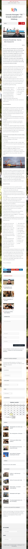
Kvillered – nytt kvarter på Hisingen (15, 474)
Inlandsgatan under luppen (15, 493)
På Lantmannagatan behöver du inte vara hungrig (16, 501)
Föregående (7, 417)
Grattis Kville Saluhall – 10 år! (14, 2)
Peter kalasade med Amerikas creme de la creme (16, 447)
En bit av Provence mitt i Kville (16, 480)
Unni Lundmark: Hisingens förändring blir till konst (15, 454)
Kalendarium (7, 397)
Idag (14, 417)
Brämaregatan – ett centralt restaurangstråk (15, 487)
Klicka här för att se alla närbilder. (9, 464)
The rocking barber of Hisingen (16, 433)
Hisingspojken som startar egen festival (8, 287)
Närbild (23, 45)
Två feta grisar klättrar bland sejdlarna (8, 312)
